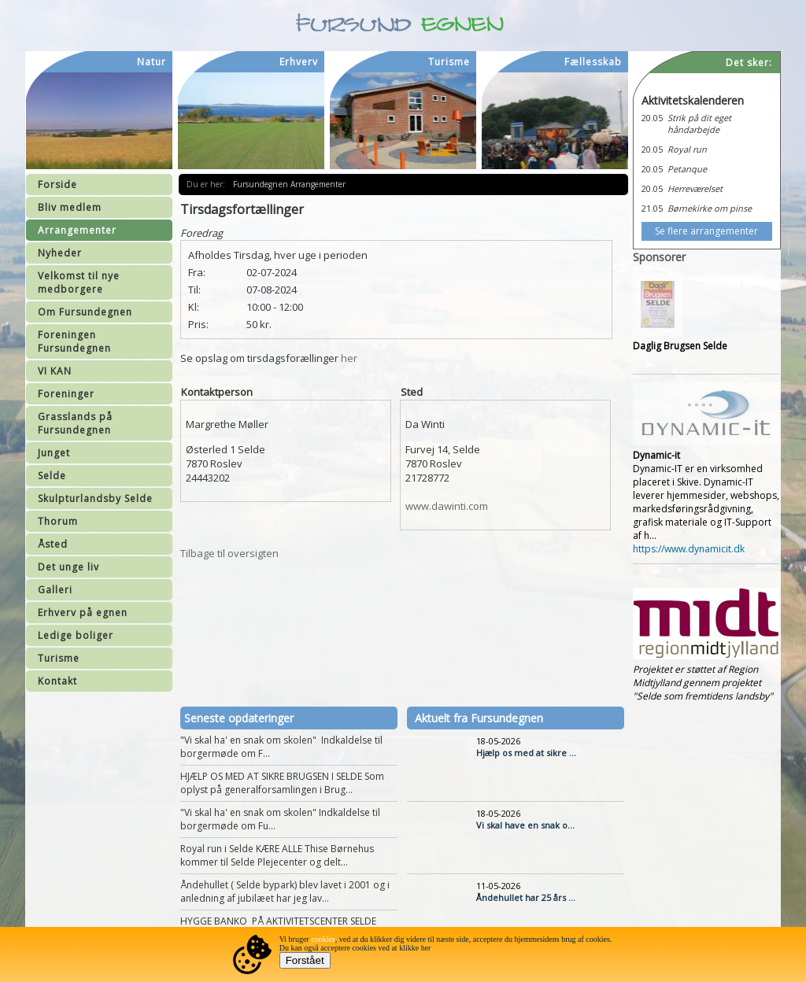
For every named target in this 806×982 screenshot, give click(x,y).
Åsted (53, 544)
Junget (54, 453)
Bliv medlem (70, 207)
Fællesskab (593, 61)
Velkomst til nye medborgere (79, 282)
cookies (323, 939)
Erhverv (298, 61)
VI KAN (55, 371)
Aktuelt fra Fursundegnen (479, 718)
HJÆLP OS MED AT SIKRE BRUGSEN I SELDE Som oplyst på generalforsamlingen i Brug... (282, 783)
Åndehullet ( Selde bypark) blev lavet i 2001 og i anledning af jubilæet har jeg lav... (285, 891)
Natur (151, 61)
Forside (57, 184)
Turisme (58, 658)
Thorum (58, 521)
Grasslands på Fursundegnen (75, 423)
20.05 (652, 118)
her (349, 358)
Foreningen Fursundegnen (74, 341)
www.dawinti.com (446, 506)
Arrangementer (77, 230)
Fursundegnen (261, 184)
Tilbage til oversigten (229, 553)
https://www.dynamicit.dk (689, 549)
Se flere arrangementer (706, 231)
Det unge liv (68, 567)
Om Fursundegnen (85, 312)
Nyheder (60, 253)
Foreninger (66, 394)
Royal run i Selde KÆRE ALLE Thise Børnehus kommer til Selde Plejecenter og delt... (277, 855)
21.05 (652, 208)
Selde (52, 475)
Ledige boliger (75, 635)
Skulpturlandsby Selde (95, 498)
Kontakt (57, 681)
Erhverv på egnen (83, 612)
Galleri (55, 589)
